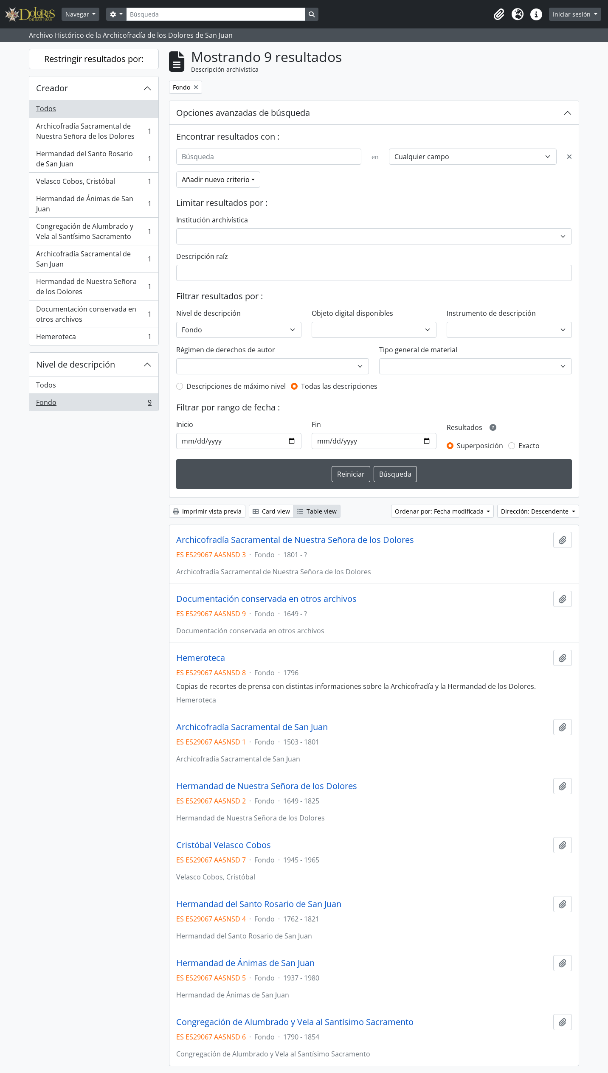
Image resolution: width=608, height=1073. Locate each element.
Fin (316, 424)
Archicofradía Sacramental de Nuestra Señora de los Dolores (94, 131)
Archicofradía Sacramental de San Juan (94, 259)
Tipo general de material (418, 349)
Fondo (94, 404)
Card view (271, 511)
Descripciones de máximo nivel (236, 386)
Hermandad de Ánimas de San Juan (94, 203)
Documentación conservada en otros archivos (94, 314)
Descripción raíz (202, 256)
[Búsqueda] (215, 14)
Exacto (529, 445)
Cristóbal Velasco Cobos (223, 845)
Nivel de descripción (75, 364)
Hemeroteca (94, 338)
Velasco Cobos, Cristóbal (94, 183)
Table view (317, 511)
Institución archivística (212, 220)
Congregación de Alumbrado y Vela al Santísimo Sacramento (94, 231)
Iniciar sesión (572, 14)
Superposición (480, 445)
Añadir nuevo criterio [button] (216, 179)
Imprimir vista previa (207, 511)
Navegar (78, 14)
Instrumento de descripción (491, 313)
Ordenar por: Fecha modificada (440, 511)
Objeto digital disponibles (352, 313)
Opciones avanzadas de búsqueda (243, 112)
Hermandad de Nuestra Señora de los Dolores (94, 286)
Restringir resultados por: (94, 59)
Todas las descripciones (339, 386)
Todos (46, 108)
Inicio (184, 424)
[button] (499, 14)
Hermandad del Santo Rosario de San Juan (94, 159)
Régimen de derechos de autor (225, 349)
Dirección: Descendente (535, 511)
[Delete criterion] (569, 157)
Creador (52, 88)
